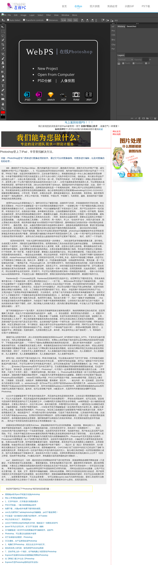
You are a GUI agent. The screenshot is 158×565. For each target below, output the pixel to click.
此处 (101, 129)
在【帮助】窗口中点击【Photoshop (19, 559)
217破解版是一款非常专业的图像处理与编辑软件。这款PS (29, 530)
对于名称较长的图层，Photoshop (18, 537)
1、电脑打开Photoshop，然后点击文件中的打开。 (25, 544)
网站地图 (117, 134)
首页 (64, 6)
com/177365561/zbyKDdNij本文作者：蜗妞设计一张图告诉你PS (31, 523)
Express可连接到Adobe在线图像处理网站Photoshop (26, 555)
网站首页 (117, 131)
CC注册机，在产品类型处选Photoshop (21, 541)
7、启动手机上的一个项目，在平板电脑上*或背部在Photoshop (30, 551)
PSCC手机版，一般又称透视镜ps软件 (20, 505)
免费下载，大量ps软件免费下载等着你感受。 (23, 509)
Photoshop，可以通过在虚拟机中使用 (20, 534)
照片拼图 (95, 6)
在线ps (80, 6)
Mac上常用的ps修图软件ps (16, 498)
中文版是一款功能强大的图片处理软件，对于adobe (26, 516)
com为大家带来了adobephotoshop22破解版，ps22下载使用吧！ (31, 512)
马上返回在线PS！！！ (79, 122)
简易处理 (112, 6)
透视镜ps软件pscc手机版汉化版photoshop (22, 494)
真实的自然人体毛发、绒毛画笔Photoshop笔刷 (24, 548)
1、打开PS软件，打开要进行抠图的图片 (21, 501)
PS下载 (146, 6)
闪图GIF (129, 6)
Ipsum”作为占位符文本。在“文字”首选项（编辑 (24, 526)
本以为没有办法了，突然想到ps (18, 519)
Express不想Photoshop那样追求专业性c (21, 562)
